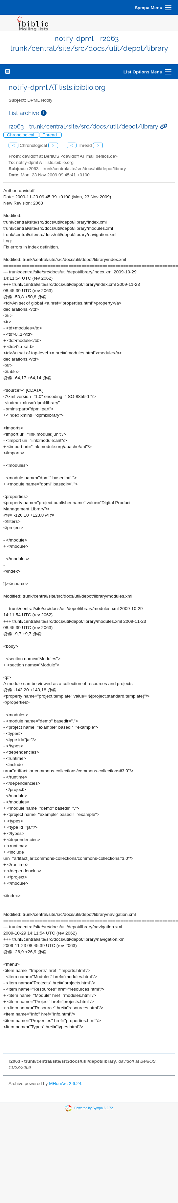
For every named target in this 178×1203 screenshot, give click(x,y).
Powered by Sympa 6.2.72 (93, 1108)
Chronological (21, 134)
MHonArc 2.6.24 (65, 1083)
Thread (50, 134)
